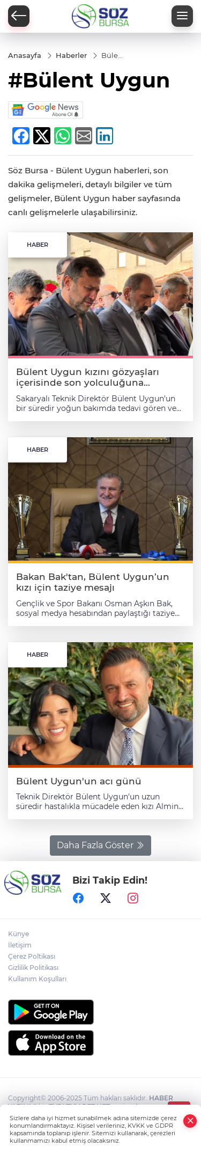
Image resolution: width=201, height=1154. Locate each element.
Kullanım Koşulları (37, 979)
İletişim (20, 945)
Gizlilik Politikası (33, 968)
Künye (18, 934)
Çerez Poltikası (31, 956)
